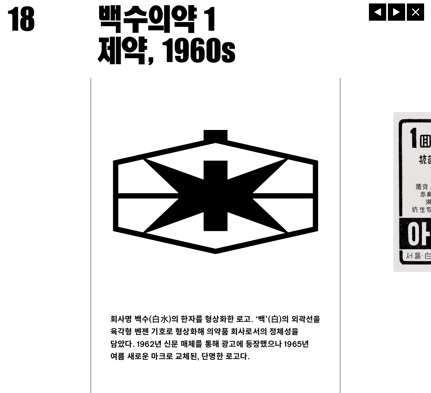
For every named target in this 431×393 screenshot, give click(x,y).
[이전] (377, 12)
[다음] (396, 12)
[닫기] (415, 12)
